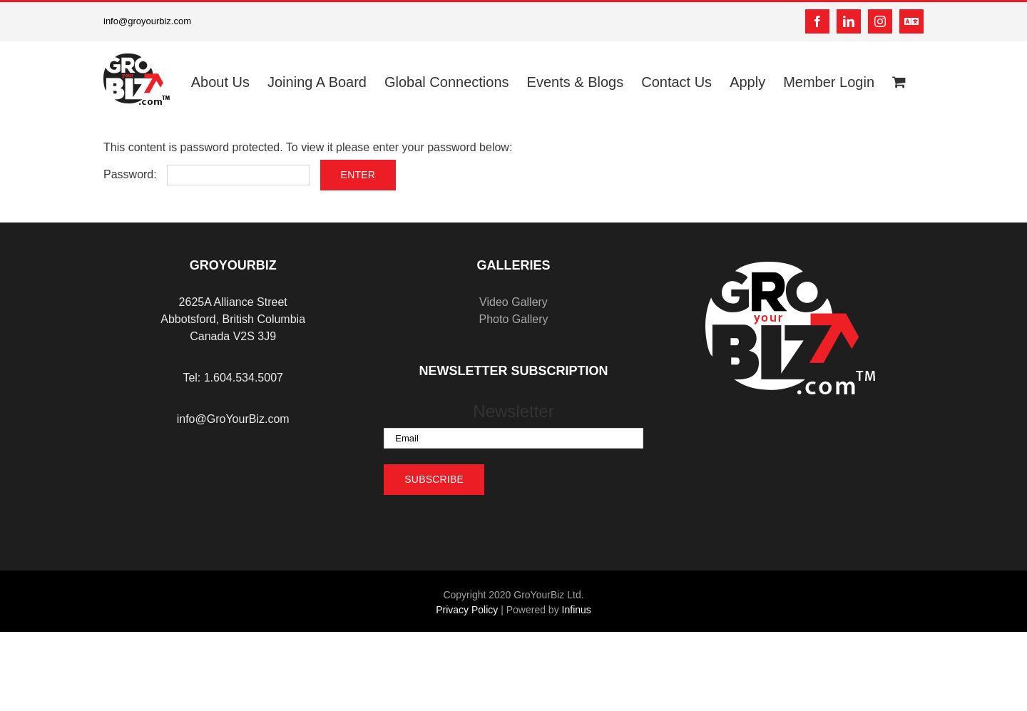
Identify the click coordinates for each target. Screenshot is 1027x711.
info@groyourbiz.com (147, 21)
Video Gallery (513, 302)
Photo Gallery (513, 319)
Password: (206, 174)
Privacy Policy (467, 609)
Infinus (576, 609)
